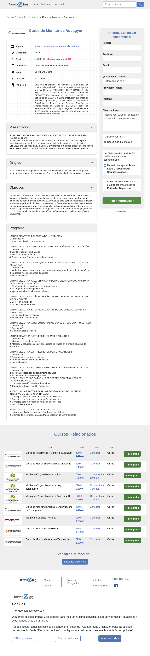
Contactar (96, 580)
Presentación (20, 127)
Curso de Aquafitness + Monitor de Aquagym (49, 453)
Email (106, 65)
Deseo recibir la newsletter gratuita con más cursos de (121, 184)
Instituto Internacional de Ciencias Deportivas (57, 46)
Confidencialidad (99, 585)
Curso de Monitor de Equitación (42, 528)
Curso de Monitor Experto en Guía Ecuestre (48, 463)
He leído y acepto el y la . (121, 168)
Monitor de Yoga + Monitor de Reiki (44, 474)
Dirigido (15, 163)
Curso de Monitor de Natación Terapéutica (47, 539)
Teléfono (107, 99)
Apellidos (108, 54)
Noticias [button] (45, 4)
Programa (17, 228)
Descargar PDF (115, 136)
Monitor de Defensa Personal (41, 517)
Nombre (107, 43)
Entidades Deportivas (75, 561)
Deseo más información (119, 142)
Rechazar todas (68, 638)
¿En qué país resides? (115, 76)
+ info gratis (132, 454)
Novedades (60, 4)
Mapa (47, 580)
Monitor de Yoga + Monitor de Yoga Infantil (48, 496)
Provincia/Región (112, 87)
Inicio (36, 4)
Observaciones (111, 110)
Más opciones (23, 638)
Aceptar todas (110, 638)
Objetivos (17, 187)
